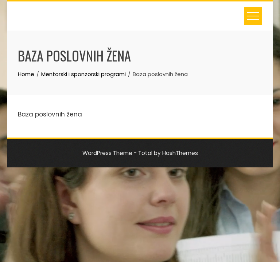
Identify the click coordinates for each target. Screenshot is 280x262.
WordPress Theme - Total (117, 153)
